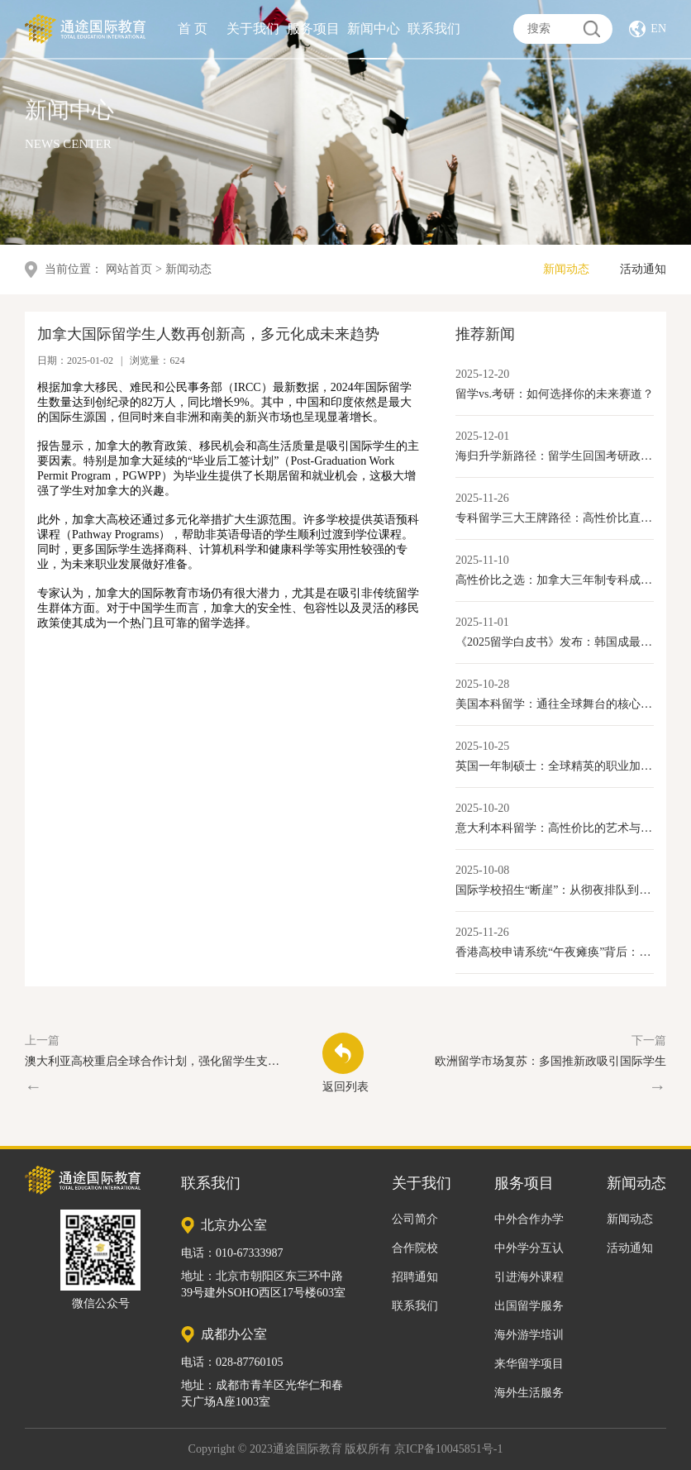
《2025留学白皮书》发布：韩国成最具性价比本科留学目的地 (554, 642)
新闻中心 (373, 25)
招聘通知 (415, 1277)
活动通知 (643, 269)
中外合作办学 (529, 1219)
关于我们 (252, 25)
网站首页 (129, 269)
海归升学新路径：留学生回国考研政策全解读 (554, 456)
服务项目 (313, 25)
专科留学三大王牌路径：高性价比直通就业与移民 (554, 518)
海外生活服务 (529, 1392)
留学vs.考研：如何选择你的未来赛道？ (554, 394)
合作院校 (415, 1248)
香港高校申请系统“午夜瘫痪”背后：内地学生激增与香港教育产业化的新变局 (554, 952)
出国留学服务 (529, 1306)
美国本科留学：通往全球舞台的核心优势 (554, 704)
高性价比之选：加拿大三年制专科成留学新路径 (554, 580)
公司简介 (415, 1219)
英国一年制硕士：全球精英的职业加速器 (554, 766)
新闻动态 (566, 269)
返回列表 (345, 1063)
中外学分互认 (529, 1248)
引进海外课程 (529, 1277)
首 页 (192, 25)
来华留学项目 (529, 1364)
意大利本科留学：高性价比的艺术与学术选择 (554, 828)
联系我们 (433, 25)
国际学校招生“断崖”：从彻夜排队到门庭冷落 (554, 890)
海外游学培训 (529, 1335)
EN (658, 25)
